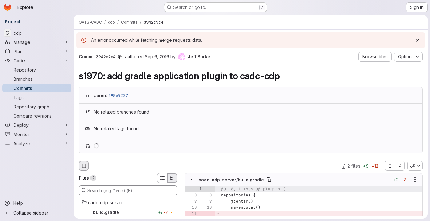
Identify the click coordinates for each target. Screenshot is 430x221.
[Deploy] (36, 125)
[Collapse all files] (400, 166)
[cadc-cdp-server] (128, 202)
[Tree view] (172, 178)
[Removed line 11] (191, 214)
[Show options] (415, 180)
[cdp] (36, 33)
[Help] (36, 203)
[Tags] (36, 97)
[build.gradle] (128, 212)
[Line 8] (191, 195)
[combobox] (415, 166)
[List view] (162, 178)
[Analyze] (36, 143)
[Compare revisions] (36, 115)
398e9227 (118, 95)
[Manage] (36, 42)
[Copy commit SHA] (120, 57)
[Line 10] (191, 208)
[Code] (36, 60)
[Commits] (36, 88)
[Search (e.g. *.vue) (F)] (128, 190)
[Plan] (36, 51)
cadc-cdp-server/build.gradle (231, 179)
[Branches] (36, 79)
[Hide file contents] (192, 180)
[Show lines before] (200, 189)
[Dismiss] (417, 40)
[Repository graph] (36, 106)
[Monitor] (36, 134)
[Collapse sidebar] (36, 213)
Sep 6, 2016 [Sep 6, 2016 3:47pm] (157, 56)
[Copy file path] (269, 180)
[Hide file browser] (84, 166)
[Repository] (36, 69)
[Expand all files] (390, 166)
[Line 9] (191, 202)
